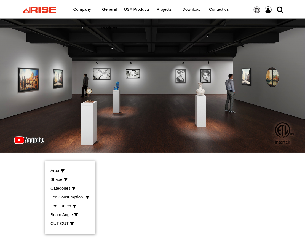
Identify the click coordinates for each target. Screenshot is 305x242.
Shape (59, 179)
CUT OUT (62, 223)
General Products (109, 12)
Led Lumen (63, 206)
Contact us (219, 9)
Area (57, 170)
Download (191, 9)
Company (82, 9)
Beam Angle (64, 214)
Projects (164, 9)
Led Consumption (69, 197)
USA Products (136, 9)
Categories (63, 188)
